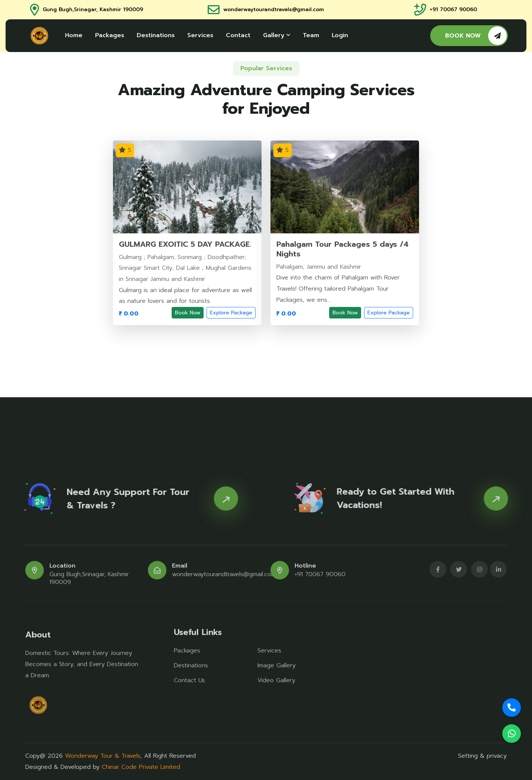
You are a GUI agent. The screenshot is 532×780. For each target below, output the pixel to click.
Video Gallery (276, 676)
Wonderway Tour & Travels (102, 755)
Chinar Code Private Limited (141, 767)
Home (73, 35)
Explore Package (231, 313)
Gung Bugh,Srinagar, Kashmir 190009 (93, 10)
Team (311, 35)
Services (200, 35)
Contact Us (189, 676)
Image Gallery (276, 661)
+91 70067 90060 (453, 10)
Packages (109, 35)
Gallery (276, 35)
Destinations (156, 35)
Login (340, 35)
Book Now (187, 313)
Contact (238, 35)
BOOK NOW (476, 35)
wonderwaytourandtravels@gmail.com (273, 10)
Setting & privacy (482, 755)
